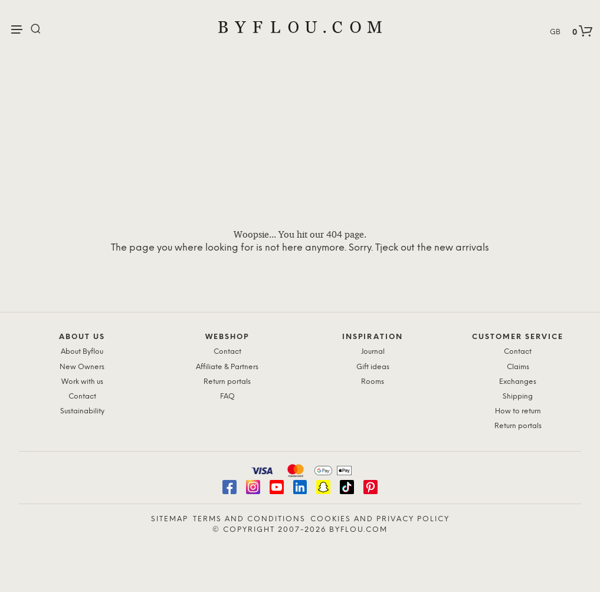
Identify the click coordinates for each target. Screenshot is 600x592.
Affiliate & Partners (227, 367)
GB (555, 32)
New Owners (82, 367)
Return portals (227, 382)
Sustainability (82, 411)
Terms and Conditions (249, 519)
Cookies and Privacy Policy (380, 519)
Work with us (82, 382)
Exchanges (517, 382)
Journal (373, 352)
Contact (82, 396)
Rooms (372, 382)
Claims (518, 367)
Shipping (518, 396)
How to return (518, 411)
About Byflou (82, 352)
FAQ (227, 396)
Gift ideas (372, 367)
